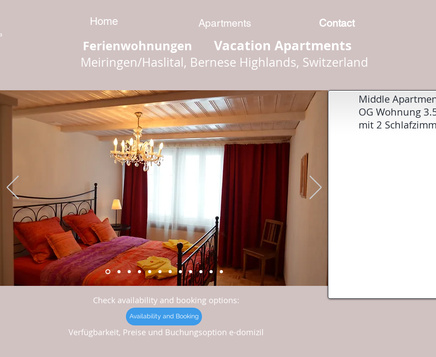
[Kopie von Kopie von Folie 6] (190, 271)
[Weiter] (316, 188)
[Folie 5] (159, 271)
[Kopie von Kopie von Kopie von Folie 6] (211, 271)
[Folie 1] (129, 271)
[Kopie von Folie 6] (180, 271)
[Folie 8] (119, 271)
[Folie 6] (170, 271)
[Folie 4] (149, 271)
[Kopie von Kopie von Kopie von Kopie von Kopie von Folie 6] (221, 271)
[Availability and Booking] (164, 316)
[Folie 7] (107, 271)
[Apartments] (224, 23)
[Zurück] (13, 188)
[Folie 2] (139, 271)
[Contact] (337, 23)
